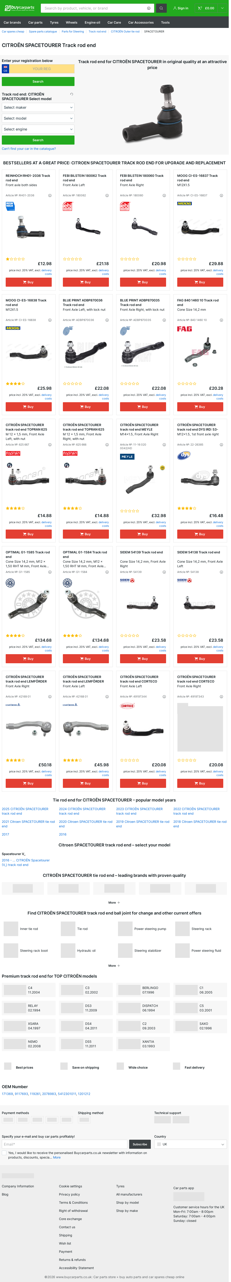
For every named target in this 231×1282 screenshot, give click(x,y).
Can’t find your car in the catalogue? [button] (29, 148)
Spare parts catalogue (43, 31)
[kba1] (42, 68)
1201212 (84, 1094)
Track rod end (97, 31)
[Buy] (29, 282)
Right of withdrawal (73, 1211)
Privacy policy (69, 1194)
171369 (7, 1094)
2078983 (49, 1094)
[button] (148, 8)
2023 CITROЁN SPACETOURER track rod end (139, 811)
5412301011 (67, 1094)
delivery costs (46, 272)
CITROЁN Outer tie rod (125, 31)
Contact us (67, 1227)
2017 (5, 834)
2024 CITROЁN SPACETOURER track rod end (82, 811)
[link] (211, 8)
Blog (5, 1194)
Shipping (65, 1235)
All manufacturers (129, 1194)
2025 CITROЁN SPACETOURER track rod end (25, 811)
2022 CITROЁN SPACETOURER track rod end (196, 811)
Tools (165, 22)
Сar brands (12, 22)
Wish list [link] (65, 1243)
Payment (65, 1251)
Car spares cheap (13, 31)
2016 (63, 834)
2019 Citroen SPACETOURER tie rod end (142, 824)
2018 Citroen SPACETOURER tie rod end (200, 824)
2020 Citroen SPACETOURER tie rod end (86, 824)
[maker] (38, 107)
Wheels (71, 22)
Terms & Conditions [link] (73, 1202)
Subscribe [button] (140, 1144)
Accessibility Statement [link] (76, 1268)
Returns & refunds (72, 1260)
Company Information (18, 1186)
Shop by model (127, 1202)
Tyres (54, 22)
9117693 (21, 1094)
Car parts (35, 22)
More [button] (57, 1157)
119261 (35, 1094)
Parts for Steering (73, 31)
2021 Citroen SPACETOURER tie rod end (28, 824)
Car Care (114, 22)
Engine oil (92, 22)
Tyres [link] (120, 1186)
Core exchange (70, 1219)
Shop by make (127, 1211)
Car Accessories (141, 22)
